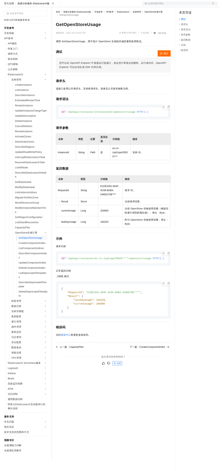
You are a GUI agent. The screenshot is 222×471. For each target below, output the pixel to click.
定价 (74, 5)
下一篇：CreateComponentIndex (149, 359)
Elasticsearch (123, 23)
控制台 (191, 5)
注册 (199, 5)
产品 (44, 5)
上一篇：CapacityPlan (70, 359)
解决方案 (55, 5)
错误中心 (66, 347)
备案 (183, 5)
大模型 (35, 5)
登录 (212, 5)
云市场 (84, 5)
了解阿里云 (114, 5)
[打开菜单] (5, 5)
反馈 (117, 376)
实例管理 (137, 23)
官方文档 (9, 14)
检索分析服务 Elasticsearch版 (34, 14)
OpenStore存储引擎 (153, 23)
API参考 (110, 23)
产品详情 (145, 44)
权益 (66, 5)
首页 (58, 23)
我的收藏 (162, 44)
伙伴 (93, 5)
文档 (176, 5)
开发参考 (98, 23)
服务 (101, 5)
